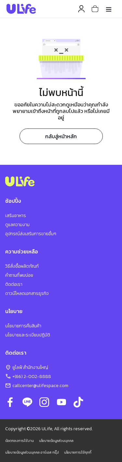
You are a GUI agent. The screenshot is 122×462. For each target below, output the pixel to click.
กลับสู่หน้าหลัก (61, 136)
